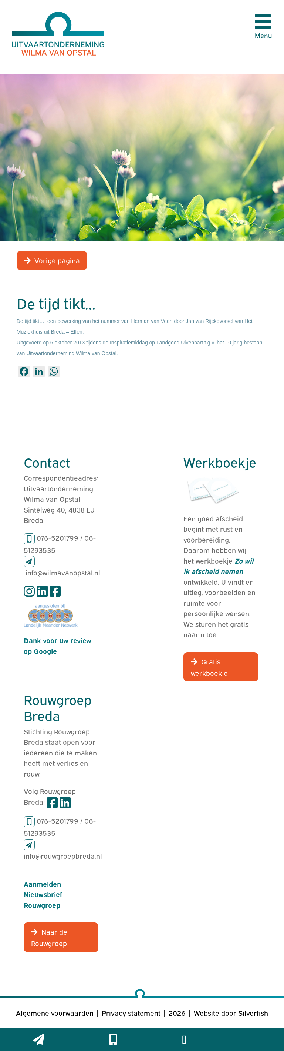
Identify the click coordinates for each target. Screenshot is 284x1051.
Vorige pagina (57, 260)
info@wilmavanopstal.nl (63, 572)
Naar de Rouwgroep (49, 937)
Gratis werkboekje (209, 666)
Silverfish (253, 1012)
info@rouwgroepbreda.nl (63, 855)
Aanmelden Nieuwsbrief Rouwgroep (43, 894)
